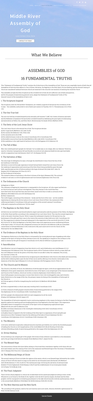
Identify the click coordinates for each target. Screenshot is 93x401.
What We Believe (47, 5)
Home (31, 5)
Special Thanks (47, 396)
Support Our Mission (79, 5)
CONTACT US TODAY (25, 41)
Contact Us (68, 5)
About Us (37, 5)
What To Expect (58, 5)
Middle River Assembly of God (25, 23)
